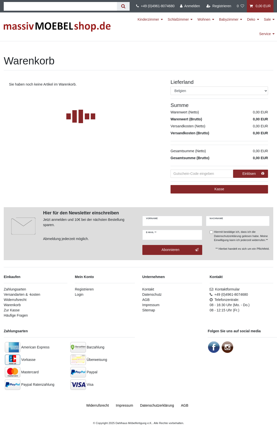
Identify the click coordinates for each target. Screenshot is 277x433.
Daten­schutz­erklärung (157, 405)
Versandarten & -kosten (22, 294)
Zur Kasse (12, 310)
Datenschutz (152, 294)
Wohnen (203, 19)
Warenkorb (12, 305)
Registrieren (84, 289)
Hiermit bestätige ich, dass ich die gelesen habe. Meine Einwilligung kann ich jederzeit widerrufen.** (241, 236)
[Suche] (123, 6)
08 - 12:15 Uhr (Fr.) (224, 310)
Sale (267, 19)
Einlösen (253, 174)
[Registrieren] (219, 6)
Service (265, 34)
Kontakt (148, 289)
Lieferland (182, 82)
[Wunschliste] (240, 6)
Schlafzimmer (178, 19)
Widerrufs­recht (97, 405)
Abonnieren (180, 250)
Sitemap (148, 310)
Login (79, 294)
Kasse (219, 189)
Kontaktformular (225, 289)
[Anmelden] (190, 6)
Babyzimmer (229, 19)
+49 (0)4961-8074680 (155, 6)
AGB (146, 300)
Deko (251, 19)
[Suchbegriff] (60, 6)
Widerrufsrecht (15, 300)
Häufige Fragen (16, 315)
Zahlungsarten (15, 289)
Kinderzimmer (148, 19)
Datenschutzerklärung (227, 236)
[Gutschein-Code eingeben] (202, 174)
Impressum (151, 305)
